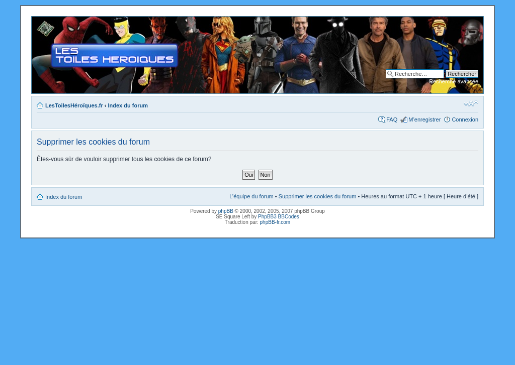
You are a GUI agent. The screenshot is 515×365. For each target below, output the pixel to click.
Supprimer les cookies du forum (318, 196)
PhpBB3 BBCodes (278, 216)
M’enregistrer (424, 119)
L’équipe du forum (251, 196)
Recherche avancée (453, 81)
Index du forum (128, 105)
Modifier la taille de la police (471, 103)
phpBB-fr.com (275, 222)
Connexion (465, 119)
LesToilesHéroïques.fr (74, 105)
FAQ (391, 119)
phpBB (225, 211)
